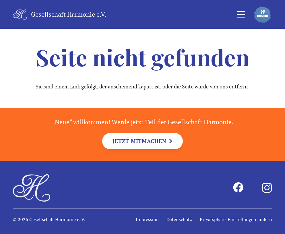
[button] (241, 14)
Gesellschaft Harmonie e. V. (57, 219)
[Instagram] (267, 188)
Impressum (147, 219)
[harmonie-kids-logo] (262, 14)
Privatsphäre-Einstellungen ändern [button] (236, 219)
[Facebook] (238, 187)
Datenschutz (179, 219)
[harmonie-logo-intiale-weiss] (20, 14)
